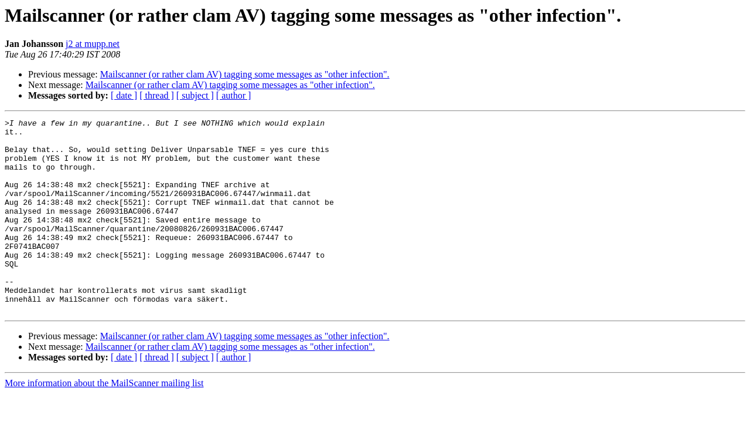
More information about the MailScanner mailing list (104, 422)
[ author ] (233, 95)
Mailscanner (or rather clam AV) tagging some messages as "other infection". (245, 74)
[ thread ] (156, 95)
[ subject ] (195, 95)
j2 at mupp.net (93, 44)
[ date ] (124, 95)
